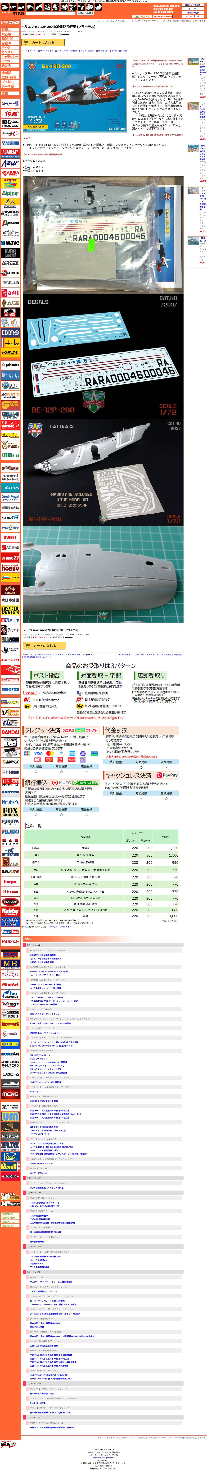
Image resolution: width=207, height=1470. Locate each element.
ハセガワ (34, 1096)
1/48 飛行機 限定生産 (48, 1350)
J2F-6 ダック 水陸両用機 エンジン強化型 (48, 1130)
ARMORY (34, 1277)
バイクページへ (10, 48)
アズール (10, 163)
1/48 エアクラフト (47, 1277)
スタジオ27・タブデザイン (10, 557)
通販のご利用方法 (193, 5)
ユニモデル (10, 1106)
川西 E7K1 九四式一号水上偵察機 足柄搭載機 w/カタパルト (55, 1114)
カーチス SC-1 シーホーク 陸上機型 (45, 988)
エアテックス (10, 263)
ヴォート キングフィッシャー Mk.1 (45, 975)
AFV (10, 29)
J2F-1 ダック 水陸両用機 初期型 (44, 1127)
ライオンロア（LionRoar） (10, 1126)
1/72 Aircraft (42, 1168)
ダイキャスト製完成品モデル (50, 1423)
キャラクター (47, 7)
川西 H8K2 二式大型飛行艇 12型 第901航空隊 (49, 1110)
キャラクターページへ (10, 57)
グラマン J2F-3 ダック (40, 1134)
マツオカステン (10, 974)
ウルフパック (36, 1019)
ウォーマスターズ (10, 253)
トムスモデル (10, 670)
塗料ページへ (10, 73)
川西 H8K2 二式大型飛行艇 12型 (44, 1101)
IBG (10, 123)
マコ (10, 954)
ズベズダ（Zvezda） (10, 577)
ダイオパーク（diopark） (10, 590)
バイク (38, 7)
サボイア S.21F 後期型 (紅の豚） (44, 1150)
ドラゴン (10, 680)
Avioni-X (33, 1423)
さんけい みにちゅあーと (10, 478)
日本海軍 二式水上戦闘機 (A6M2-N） (46, 1323)
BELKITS (10, 872)
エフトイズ (10, 323)
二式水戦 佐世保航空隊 (40, 1219)
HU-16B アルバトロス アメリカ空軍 (45, 1069)
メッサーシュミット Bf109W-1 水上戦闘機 (48, 1062)
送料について (10, 1222)
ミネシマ (10, 994)
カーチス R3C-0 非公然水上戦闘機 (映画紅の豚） (52, 1147)
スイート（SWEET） (10, 537)
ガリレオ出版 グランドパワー (10, 405)
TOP (12, 13)
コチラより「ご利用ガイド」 (60, 927)
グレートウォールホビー (10, 415)
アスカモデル (10, 173)
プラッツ (10, 842)
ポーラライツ (10, 902)
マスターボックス (10, 964)
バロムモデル (36, 1122)
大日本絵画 (10, 600)
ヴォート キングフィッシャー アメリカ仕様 (49, 971)
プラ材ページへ (10, 82)
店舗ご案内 (10, 1214)
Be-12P (33, 51)
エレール (34, 1028)
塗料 (64, 7)
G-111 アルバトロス (39, 1059)
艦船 (21, 7)
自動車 (30, 7)
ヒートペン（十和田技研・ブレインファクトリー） (10, 752)
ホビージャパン (10, 912)
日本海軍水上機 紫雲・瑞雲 (42, 1393)
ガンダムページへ (10, 52)
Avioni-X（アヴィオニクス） (10, 133)
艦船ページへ (10, 39)
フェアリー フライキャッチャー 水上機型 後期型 (51, 1282)
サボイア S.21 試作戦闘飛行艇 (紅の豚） (47, 1143)
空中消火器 (103, 51)
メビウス (10, 1024)
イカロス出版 (10, 213)
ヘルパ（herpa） (10, 882)
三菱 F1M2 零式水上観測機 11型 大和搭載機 (49, 1366)
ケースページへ (10, 86)
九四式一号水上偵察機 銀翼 (42, 962)
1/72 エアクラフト (47, 1028)
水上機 (124, 51)
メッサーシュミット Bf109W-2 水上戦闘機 (48, 1073)
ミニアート (10, 984)
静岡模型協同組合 (10, 507)
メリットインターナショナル (10, 1034)
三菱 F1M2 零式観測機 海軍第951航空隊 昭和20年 (52, 1427)
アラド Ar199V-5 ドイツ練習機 (43, 1004)
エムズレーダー (10, 1196)
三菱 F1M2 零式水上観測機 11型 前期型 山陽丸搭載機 (53, 1362)
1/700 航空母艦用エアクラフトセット (61, 1398)
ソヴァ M (34, 1051)
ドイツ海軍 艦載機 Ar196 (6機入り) (45, 1256)
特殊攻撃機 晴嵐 (37, 1242)
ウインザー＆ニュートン (10, 233)
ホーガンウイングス (10, 892)
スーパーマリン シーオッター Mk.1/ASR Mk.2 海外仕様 (54, 1042)
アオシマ (34, 1227)
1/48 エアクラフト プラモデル (60, 1296)
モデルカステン (10, 1064)
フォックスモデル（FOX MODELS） (10, 812)
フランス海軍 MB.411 (39, 1267)
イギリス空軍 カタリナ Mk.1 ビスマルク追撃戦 (50, 1023)
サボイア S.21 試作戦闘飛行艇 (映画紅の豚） (49, 1375)
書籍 (98, 7)
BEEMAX (10, 762)
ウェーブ (10, 243)
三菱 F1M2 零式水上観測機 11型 (44, 1346)
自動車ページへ (10, 43)
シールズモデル (10, 497)
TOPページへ (10, 22)
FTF (10, 313)
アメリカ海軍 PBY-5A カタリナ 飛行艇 (47, 1188)
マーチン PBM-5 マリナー (41, 1163)
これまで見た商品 (141, 17)
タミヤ (33, 1319)
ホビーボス (10, 931)
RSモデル (34, 993)
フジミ (33, 1408)
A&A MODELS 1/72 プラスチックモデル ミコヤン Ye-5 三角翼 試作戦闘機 (150, 654)
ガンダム (55, 7)
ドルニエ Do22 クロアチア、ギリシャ (46, 997)
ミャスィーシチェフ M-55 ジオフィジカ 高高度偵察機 (203, 199)
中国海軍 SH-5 (36, 1264)
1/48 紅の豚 (52, 1371)
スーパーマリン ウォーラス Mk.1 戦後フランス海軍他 (53, 1304)
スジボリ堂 (10, 547)
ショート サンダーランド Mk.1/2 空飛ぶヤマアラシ (52, 1046)
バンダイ (10, 732)
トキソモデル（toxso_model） (10, 650)
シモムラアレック (10, 527)
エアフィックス (10, 273)
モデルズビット (29, 635)
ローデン (10, 1176)
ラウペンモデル (10, 1146)
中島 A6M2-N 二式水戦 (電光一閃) (44, 1206)
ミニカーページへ (10, 61)
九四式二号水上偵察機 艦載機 (43, 955)
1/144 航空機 (44, 1227)
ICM (10, 113)
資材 (81, 7)
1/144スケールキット (47, 1198)
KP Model (34, 980)
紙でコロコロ (10, 375)
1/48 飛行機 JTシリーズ (49, 1341)
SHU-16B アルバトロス (40, 1055)
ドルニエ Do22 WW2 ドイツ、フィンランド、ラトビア (54, 1001)
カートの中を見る (163, 16)
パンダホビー (10, 742)
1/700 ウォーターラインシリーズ (53, 1389)
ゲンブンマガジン (10, 435)
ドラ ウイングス (37, 1078)
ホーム (101, 1438)
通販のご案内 (10, 1218)
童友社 (10, 640)
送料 (193, 8)
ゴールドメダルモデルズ (10, 445)
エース (10, 303)
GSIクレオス (10, 488)
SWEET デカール (45, 1211)
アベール (10, 183)
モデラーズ (10, 1044)
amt (10, 293)
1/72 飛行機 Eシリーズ (49, 1096)
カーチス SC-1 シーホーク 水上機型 (45, 984)
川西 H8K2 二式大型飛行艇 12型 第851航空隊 (49, 1118)
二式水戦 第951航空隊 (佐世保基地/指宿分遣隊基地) (52, 1223)
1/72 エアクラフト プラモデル (49, 31)
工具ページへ (10, 77)
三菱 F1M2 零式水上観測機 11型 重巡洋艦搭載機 (51, 1355)
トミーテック (10, 660)
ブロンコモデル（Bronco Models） (10, 852)
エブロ (10, 333)
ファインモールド (37, 1139)
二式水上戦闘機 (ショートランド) (44, 1203)
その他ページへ (10, 66)
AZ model (34, 967)
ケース (90, 7)
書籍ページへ (10, 93)
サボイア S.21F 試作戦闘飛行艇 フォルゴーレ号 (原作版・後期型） (59, 1154)
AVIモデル (34, 950)
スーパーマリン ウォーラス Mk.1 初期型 (47, 1301)
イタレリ (10, 223)
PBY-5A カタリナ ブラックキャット (45, 1014)
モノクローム (10, 1074)
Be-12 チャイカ (46, 51)
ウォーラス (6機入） (39, 1260)
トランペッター (37, 1087)
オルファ (10, 352)
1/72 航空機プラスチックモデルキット (59, 1159)
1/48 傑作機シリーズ (46, 1319)
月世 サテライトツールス (10, 425)
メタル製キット (53, 1237)
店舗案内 (193, 16)
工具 (73, 7)
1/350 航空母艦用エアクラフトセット (61, 1252)
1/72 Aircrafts (46, 1009)
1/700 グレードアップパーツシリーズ (53, 1408)
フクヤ (10, 822)
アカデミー (35, 1009)
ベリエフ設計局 (87, 51)
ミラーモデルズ (10, 1014)
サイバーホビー (10, 468)
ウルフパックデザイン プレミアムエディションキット (66, 1019)
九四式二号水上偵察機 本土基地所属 (45, 959)
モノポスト (10, 1084)
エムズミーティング (10, 1204)
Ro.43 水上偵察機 (37, 1403)
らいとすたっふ (10, 1136)
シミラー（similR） (10, 517)
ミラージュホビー (10, 1004)
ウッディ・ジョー (37, 1237)
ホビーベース (10, 922)
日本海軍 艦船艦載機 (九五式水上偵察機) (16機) (50, 1412)
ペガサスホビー (10, 862)
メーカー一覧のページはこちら (10, 103)
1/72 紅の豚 (52, 1139)
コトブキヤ (10, 455)
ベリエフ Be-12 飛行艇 (67, 51)
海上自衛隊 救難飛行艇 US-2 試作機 (45, 1232)
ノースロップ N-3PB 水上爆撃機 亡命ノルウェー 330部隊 (55, 1314)
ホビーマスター (10, 941)
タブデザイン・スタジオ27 (10, 610)
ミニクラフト (36, 1159)
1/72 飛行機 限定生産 (48, 1106)
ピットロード (10, 772)
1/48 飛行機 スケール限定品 (49, 1332)
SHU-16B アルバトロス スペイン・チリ (47, 1066)
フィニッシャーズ (10, 802)
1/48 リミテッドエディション (55, 1287)
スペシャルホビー (37, 1037)
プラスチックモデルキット (56, 1183)
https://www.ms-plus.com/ (103, 1458)
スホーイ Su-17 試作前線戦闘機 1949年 (203, 67)
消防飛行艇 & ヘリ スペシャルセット (46, 1033)
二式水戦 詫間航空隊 (39, 1216)
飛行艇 (114, 51)
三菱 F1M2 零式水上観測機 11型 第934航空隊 (49, 1359)
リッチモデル (10, 1156)
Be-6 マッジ (35, 1092)
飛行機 (109, 1438)
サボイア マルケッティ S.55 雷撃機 (45, 1082)
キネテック (10, 395)
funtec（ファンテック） (10, 792)
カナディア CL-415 (38, 1173)
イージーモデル (10, 203)
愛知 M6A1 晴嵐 (37, 1327)
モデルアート (10, 1054)
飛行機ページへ (10, 34)
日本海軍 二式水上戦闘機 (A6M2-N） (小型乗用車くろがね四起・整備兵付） (63, 1336)
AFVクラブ (10, 283)
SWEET (33, 1198)
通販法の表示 (10, 1226)
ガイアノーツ (10, 365)
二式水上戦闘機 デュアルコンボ (44, 1291)
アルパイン (10, 193)
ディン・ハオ (10, 630)
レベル (33, 1168)
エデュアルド (36, 1287)
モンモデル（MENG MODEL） (10, 1094)
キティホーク (10, 385)
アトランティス (37, 1183)
